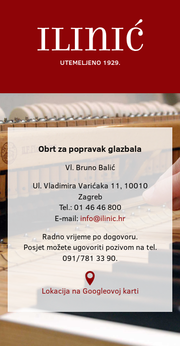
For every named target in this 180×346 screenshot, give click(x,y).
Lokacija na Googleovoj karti (90, 283)
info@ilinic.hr (102, 218)
